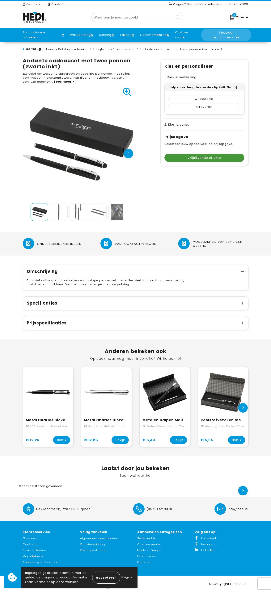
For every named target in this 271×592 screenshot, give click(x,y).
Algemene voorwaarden (99, 538)
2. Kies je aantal (177, 125)
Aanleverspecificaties (40, 562)
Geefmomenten (153, 35)
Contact (56, 4)
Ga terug (33, 49)
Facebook (206, 538)
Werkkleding (80, 35)
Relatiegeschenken (73, 49)
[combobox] (133, 17)
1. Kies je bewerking (180, 77)
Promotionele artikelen (34, 35)
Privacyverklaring (93, 550)
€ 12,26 (32, 440)
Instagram (206, 544)
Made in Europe (149, 550)
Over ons (31, 4)
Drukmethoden (34, 550)
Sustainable (146, 538)
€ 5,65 (207, 440)
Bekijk (61, 440)
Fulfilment (145, 562)
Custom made (148, 544)
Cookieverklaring (93, 544)
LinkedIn (204, 550)
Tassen (126, 35)
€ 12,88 (91, 440)
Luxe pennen (126, 49)
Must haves (146, 556)
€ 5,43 (148, 440)
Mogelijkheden (34, 556)
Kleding (105, 35)
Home (49, 49)
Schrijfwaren (102, 49)
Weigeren (127, 577)
